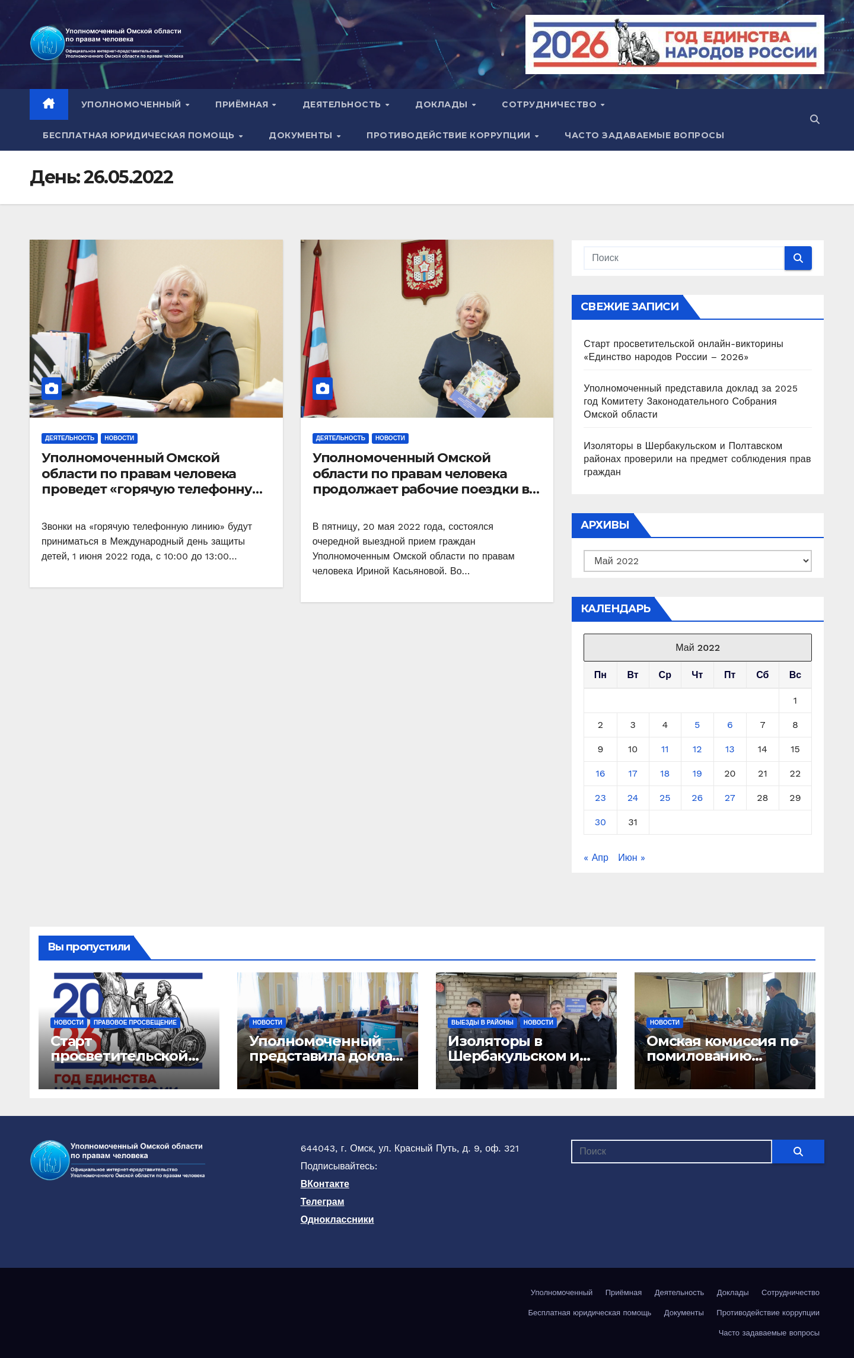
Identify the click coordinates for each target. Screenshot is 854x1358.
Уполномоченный (132, 104)
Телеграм (323, 1201)
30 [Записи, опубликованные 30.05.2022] (600, 822)
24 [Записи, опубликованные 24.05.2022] (633, 797)
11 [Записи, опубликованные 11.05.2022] (664, 749)
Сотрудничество (551, 104)
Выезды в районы (482, 1022)
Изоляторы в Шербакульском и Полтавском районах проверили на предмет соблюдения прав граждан (697, 459)
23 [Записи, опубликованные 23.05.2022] (600, 797)
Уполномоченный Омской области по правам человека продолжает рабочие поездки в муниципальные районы (421, 481)
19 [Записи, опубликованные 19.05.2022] (697, 773)
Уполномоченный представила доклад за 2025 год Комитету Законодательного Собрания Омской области (691, 401)
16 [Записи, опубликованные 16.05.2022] (600, 773)
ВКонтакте (325, 1184)
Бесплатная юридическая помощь (140, 135)
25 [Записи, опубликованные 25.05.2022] (665, 797)
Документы (302, 135)
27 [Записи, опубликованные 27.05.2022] (730, 797)
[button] (815, 119)
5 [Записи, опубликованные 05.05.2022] (697, 724)
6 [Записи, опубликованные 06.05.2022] (730, 724)
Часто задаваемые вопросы (644, 135)
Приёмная (243, 104)
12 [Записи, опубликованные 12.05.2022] (697, 749)
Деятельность (343, 104)
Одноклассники (337, 1219)
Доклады (442, 104)
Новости (119, 438)
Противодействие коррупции (450, 135)
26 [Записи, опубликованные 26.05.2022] (697, 797)
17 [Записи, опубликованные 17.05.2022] (632, 773)
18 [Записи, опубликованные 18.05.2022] (665, 773)
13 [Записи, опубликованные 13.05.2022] (730, 749)
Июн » (631, 857)
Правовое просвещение (135, 1022)
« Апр (596, 857)
